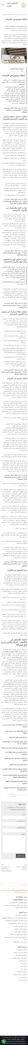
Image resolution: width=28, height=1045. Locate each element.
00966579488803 (18, 900)
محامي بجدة (23, 963)
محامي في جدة (23, 977)
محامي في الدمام (22, 972)
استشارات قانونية (19, 14)
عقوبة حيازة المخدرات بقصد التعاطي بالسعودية (14, 918)
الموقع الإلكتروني (20, 827)
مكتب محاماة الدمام (14, 905)
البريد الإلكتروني (20, 821)
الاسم (23, 814)
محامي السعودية (22, 960)
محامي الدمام (13, 1043)
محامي (25, 14)
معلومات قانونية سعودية (20, 929)
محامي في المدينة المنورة (20, 974)
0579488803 (19, 897)
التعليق (23, 834)
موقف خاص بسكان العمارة (20, 942)
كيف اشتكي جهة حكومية (20, 926)
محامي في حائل (22, 980)
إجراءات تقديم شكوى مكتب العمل (18, 737)
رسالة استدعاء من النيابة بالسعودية (18, 923)
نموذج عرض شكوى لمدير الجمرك (18, 934)
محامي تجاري (5, 1043)
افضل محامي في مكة (21, 955)
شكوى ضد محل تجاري (21, 915)
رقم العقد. (21, 84)
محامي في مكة (13, 1037)
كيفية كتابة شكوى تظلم (21, 931)
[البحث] (15, 884)
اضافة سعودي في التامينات (17, 26)
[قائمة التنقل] (3, 4)
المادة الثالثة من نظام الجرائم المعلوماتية (16, 920)
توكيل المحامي (15, 1039)
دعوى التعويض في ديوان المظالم (18, 764)
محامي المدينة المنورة (21, 907)
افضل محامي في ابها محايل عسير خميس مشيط (14, 748)
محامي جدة (24, 905)
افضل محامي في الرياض (20, 952)
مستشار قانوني (22, 1043)
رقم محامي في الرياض (9, 1041)
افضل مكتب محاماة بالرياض (19, 958)
